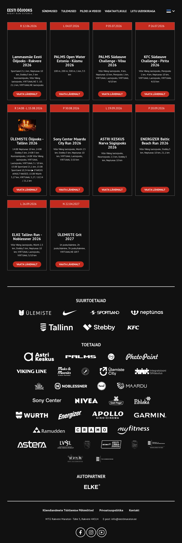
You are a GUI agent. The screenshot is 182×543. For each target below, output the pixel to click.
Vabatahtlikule (116, 11)
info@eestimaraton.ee (124, 519)
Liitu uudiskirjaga (143, 11)
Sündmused (49, 11)
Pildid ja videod (90, 11)
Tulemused (68, 11)
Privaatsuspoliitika (111, 510)
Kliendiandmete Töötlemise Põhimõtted (68, 510)
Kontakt (134, 510)
